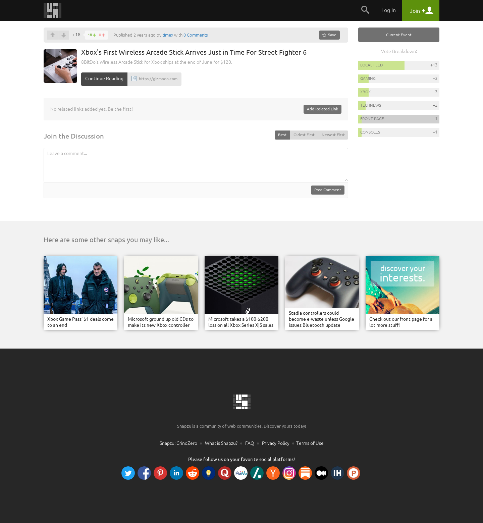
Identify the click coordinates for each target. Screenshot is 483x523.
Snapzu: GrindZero (178, 443)
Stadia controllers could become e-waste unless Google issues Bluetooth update (321, 319)
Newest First (333, 135)
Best (282, 135)
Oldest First (304, 135)
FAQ (249, 443)
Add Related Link (322, 109)
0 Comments (195, 35)
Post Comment (327, 190)
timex (167, 35)
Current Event (399, 35)
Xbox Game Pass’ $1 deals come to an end (80, 322)
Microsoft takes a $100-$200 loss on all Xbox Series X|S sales (240, 322)
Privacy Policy (275, 443)
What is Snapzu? (221, 443)
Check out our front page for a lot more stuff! (400, 322)
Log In (388, 10)
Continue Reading (104, 78)
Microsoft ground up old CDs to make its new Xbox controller (161, 322)
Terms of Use (310, 443)
